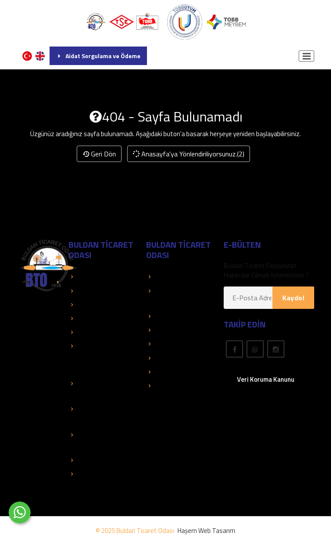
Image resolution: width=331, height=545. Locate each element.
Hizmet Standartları (101, 474)
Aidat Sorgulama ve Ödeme (98, 55)
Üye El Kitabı (168, 316)
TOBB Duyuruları (97, 291)
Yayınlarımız (167, 330)
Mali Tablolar (91, 460)
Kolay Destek (92, 304)
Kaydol (293, 298)
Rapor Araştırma (174, 385)
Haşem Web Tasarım (206, 531)
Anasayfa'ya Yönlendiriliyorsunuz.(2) (188, 154)
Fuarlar (160, 372)
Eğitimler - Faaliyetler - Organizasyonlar (92, 357)
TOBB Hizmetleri (97, 276)
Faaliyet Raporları (97, 332)
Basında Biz (90, 318)
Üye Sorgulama (172, 276)
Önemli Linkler (170, 344)
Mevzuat (163, 358)
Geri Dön (99, 154)
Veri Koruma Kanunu (265, 379)
